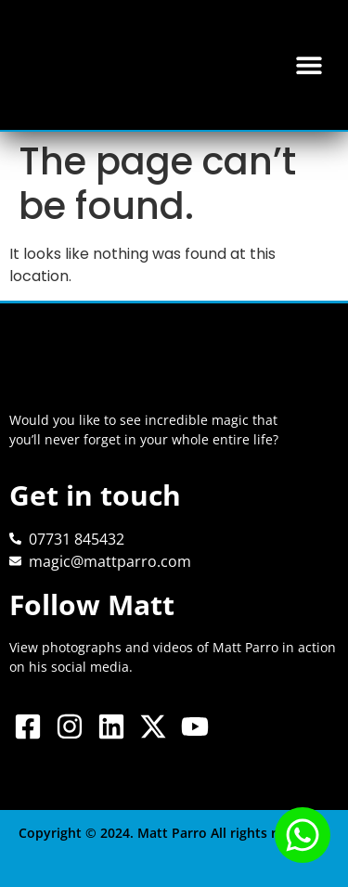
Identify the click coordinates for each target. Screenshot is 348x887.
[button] (308, 65)
